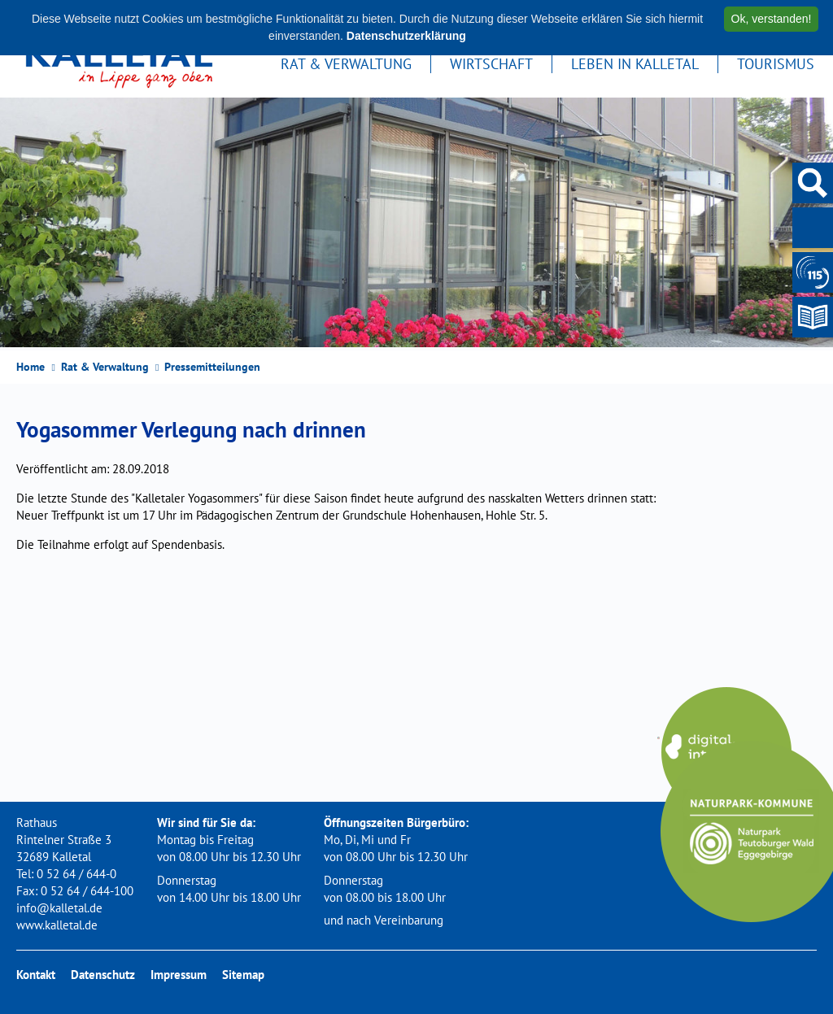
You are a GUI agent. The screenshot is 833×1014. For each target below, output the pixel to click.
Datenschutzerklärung (406, 35)
